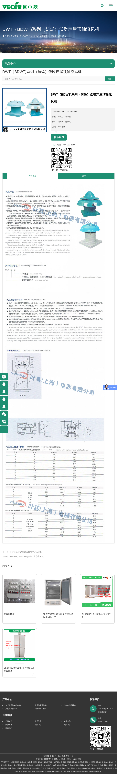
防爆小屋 (66, 771)
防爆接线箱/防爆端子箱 (105, 768)
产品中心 (26, 36)
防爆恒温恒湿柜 (23, 768)
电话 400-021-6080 (103, 720)
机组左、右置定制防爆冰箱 (56, 765)
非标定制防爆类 (70, 705)
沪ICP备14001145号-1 (44, 759)
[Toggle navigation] (111, 6)
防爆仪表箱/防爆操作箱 (53, 771)
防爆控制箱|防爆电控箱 (87, 768)
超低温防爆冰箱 (95, 762)
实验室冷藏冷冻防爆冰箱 (53, 762)
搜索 (109, 79)
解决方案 (8, 725)
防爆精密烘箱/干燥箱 (38, 768)
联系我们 (59, 137)
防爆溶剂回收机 (38, 771)
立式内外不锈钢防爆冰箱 (77, 765)
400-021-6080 (69, 145)
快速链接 (7, 715)
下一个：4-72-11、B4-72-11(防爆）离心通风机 (23, 556)
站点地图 (62, 759)
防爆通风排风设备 (59, 36)
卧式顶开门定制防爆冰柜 (36, 765)
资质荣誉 (38, 721)
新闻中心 (38, 725)
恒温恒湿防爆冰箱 (70, 762)
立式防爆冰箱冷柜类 (13, 705)
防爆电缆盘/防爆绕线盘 (68, 768)
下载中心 (67, 721)
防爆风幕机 (12, 768)
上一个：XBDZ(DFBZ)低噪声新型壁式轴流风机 (23, 552)
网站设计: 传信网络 (74, 759)
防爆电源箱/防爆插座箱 (79, 771)
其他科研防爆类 (40, 36)
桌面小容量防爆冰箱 (18, 762)
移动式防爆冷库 (95, 771)
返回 (84, 176)
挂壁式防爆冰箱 (93, 765)
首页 (16, 36)
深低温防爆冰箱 (107, 762)
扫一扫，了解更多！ (60, 170)
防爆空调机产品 (53, 768)
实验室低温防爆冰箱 (35, 762)
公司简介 (8, 721)
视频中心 (67, 725)
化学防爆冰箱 (83, 762)
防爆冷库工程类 (41, 709)
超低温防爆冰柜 (20, 765)
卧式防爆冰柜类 (41, 705)
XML (56, 759)
